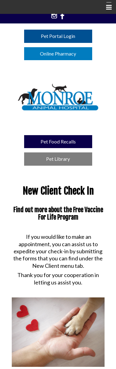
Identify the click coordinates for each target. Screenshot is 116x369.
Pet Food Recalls (58, 141)
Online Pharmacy (58, 53)
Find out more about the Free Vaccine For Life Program (58, 214)
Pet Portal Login (58, 36)
